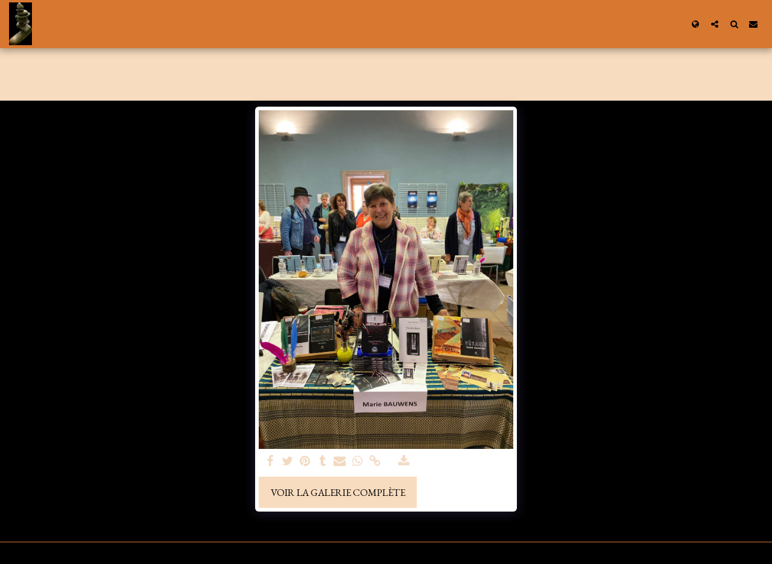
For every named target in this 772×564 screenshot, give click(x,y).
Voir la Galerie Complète (338, 492)
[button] (715, 23)
